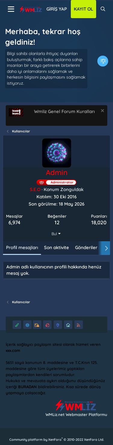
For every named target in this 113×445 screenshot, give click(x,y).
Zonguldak (71, 189)
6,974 (14, 222)
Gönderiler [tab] (86, 247)
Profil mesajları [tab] (22, 247)
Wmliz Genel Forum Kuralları (64, 111)
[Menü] (11, 9)
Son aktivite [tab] (56, 247)
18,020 (98, 222)
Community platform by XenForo (56, 439)
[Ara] (103, 9)
